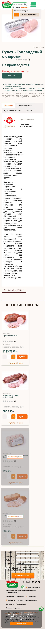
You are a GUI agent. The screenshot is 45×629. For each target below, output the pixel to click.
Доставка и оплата (12, 110)
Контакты (11, 600)
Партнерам (20, 596)
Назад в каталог (16, 290)
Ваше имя (8, 552)
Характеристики (25, 105)
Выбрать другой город (29, 15)
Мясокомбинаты (31, 600)
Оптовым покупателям (14, 608)
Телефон (8, 556)
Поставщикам (21, 604)
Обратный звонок (34, 587)
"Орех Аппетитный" (10, 335)
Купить (22, 356)
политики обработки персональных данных (21, 570)
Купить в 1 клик (15, 363)
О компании (10, 596)
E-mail (7, 560)
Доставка (20, 600)
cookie (12, 616)
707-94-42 (31, 582)
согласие (15, 568)
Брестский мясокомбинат (26, 125)
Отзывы (29, 110)
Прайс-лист (32, 596)
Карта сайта (10, 604)
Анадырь (24, 7)
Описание (8, 105)
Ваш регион (9, 564)
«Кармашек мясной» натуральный (10, 396)
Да (16, 15)
